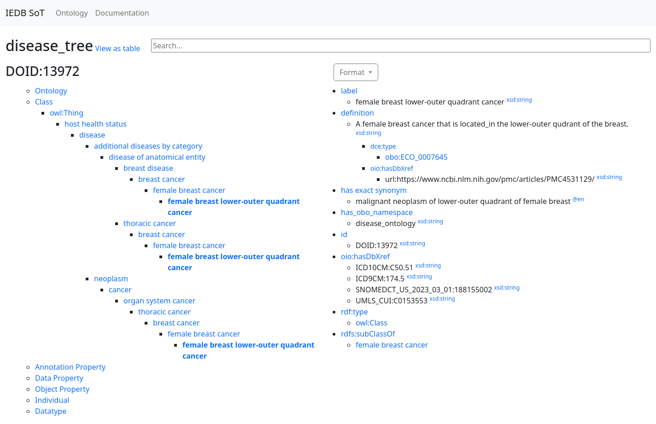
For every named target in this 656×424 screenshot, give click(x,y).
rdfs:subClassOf (368, 334)
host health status (95, 124)
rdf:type (354, 312)
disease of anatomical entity (157, 157)
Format (353, 72)
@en (578, 199)
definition (357, 113)
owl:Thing (66, 113)
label (349, 91)
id (344, 234)
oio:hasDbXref (391, 168)
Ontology (72, 13)
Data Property (59, 378)
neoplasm (111, 278)
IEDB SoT (25, 12)
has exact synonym (374, 190)
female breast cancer (189, 190)
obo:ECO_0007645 (416, 157)
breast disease (148, 168)
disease (92, 135)
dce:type (383, 146)
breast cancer (161, 179)
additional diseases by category (148, 146)
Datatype (50, 411)
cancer (120, 290)
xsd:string (519, 100)
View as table (118, 48)
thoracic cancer (149, 223)
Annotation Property (70, 367)
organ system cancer (159, 301)
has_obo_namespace (377, 212)
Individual (52, 400)
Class (44, 102)
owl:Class (371, 323)
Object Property (62, 389)
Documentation (122, 13)
